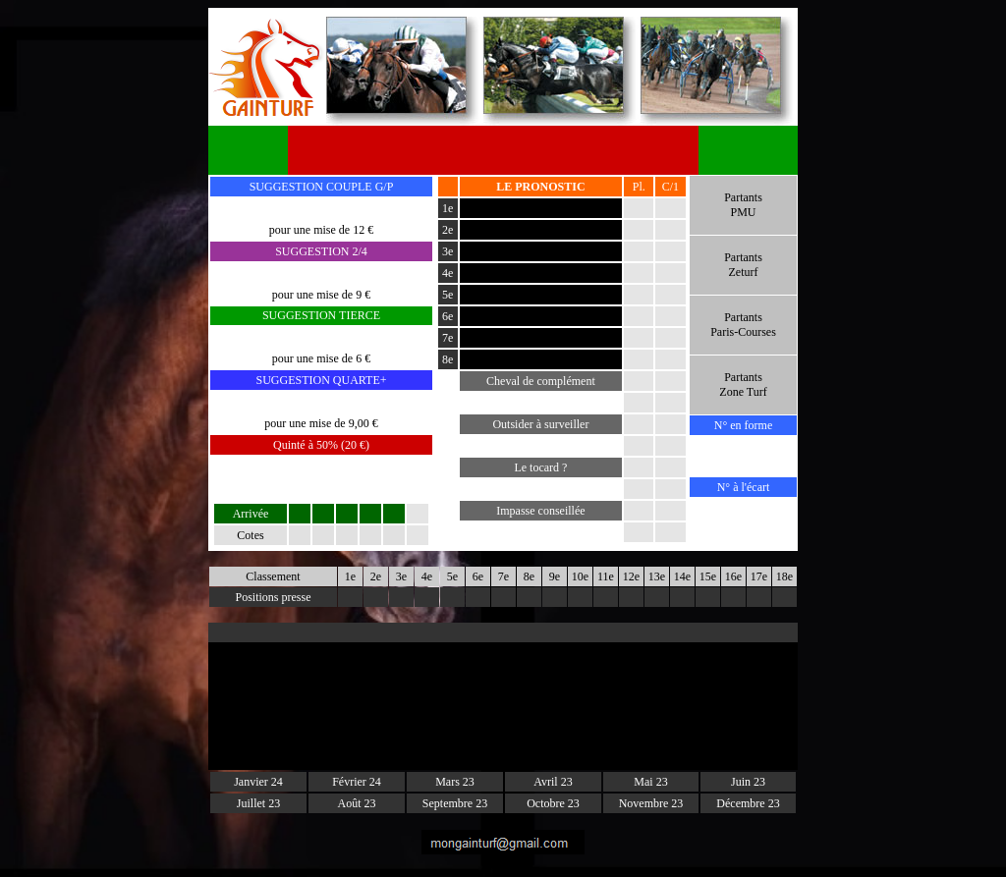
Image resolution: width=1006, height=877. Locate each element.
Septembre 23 (454, 803)
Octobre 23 (553, 803)
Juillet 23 (258, 803)
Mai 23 (650, 782)
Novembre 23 (651, 803)
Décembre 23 (747, 803)
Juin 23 (748, 782)
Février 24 (356, 782)
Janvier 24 (258, 782)
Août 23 (357, 803)
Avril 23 (552, 782)
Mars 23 (455, 782)
